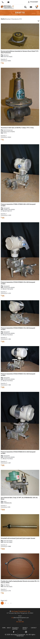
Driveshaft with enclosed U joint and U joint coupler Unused (18, 538)
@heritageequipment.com (20, 617)
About (9, 627)
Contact (34, 627)
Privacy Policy (25, 628)
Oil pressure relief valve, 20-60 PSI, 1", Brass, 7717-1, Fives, (17, 127)
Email (20, 616)
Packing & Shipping (15, 628)
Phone (20, 620)
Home (4, 627)
